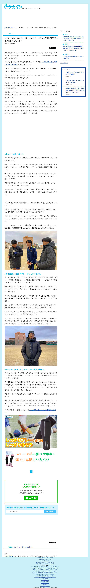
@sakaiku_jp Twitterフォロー (45, 559)
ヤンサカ (45, 577)
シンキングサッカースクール (45, 572)
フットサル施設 (45, 575)
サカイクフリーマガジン (45, 569)
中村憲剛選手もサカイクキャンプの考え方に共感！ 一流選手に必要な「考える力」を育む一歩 (73, 38)
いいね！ (45, 560)
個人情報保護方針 (45, 581)
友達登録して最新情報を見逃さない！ (45, 562)
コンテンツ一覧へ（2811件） (22, 547)
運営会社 (45, 584)
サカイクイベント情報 (45, 568)
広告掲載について (45, 583)
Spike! (45, 571)
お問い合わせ (45, 578)
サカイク (7, 27)
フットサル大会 (45, 574)
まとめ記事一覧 (64, 63)
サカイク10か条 (45, 580)
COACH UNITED (45, 566)
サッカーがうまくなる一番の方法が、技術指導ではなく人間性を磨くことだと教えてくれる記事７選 (73, 48)
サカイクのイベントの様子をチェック (45, 563)
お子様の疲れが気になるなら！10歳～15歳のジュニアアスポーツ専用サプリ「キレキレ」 (75, 90)
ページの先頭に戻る (45, 586)
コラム (11, 27)
